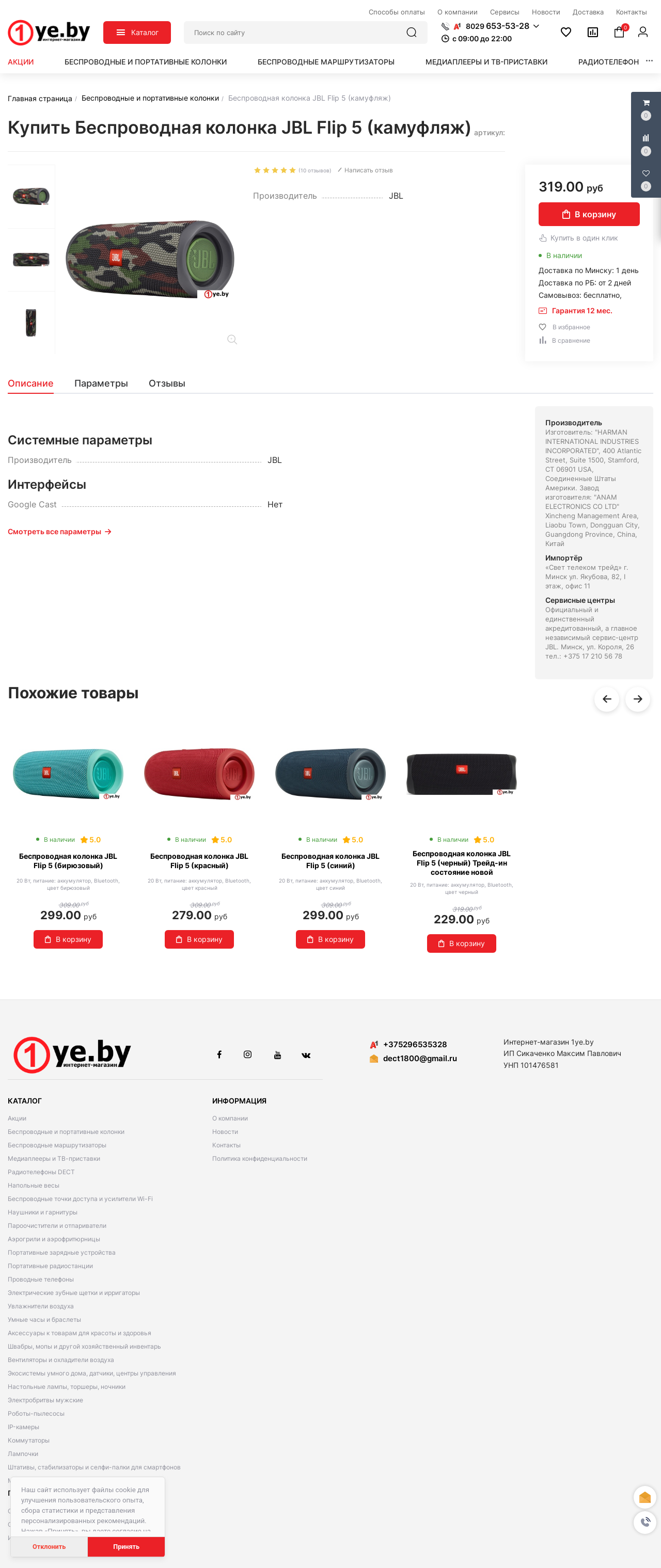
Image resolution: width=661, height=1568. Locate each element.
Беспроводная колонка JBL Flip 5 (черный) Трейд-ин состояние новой (462, 862)
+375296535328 (408, 1044)
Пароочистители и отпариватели (57, 1225)
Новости (225, 1131)
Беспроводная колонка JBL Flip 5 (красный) (199, 861)
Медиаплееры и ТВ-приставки (486, 61)
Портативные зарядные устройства (62, 1252)
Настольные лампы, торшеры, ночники (66, 1386)
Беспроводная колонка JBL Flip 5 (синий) (330, 861)
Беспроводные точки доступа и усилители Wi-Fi (80, 1199)
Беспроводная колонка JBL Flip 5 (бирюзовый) (68, 861)
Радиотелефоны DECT (41, 1172)
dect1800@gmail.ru (420, 1058)
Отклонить (49, 1546)
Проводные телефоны (41, 1279)
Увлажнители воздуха (41, 1306)
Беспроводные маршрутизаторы (326, 61)
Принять (126, 1546)
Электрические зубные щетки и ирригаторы (74, 1293)
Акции (21, 61)
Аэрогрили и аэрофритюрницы (54, 1239)
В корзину (589, 214)
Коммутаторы (29, 1440)
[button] (645, 1522)
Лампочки (23, 1454)
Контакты (226, 1145)
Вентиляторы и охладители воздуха (61, 1360)
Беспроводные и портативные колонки (146, 61)
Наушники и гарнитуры (42, 1212)
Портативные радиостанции (50, 1266)
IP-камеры (23, 1427)
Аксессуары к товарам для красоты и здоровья (79, 1333)
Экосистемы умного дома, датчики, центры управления (92, 1373)
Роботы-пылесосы (36, 1413)
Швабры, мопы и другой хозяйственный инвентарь (84, 1346)
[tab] (36, 383)
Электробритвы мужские (45, 1400)
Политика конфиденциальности (259, 1158)
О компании (230, 1118)
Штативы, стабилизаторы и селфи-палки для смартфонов (94, 1467)
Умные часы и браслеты (44, 1319)
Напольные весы (33, 1185)
